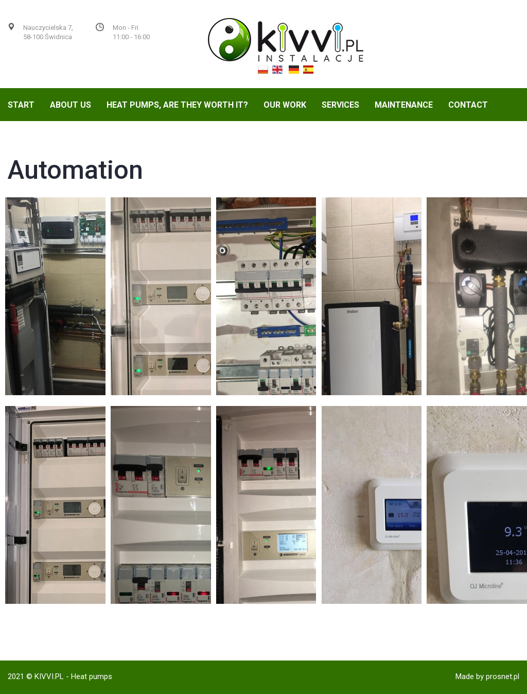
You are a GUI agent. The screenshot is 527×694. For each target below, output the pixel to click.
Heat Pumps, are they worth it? (177, 105)
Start (21, 105)
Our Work (285, 105)
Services (340, 105)
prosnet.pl (502, 676)
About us (70, 105)
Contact (468, 105)
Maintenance (404, 105)
